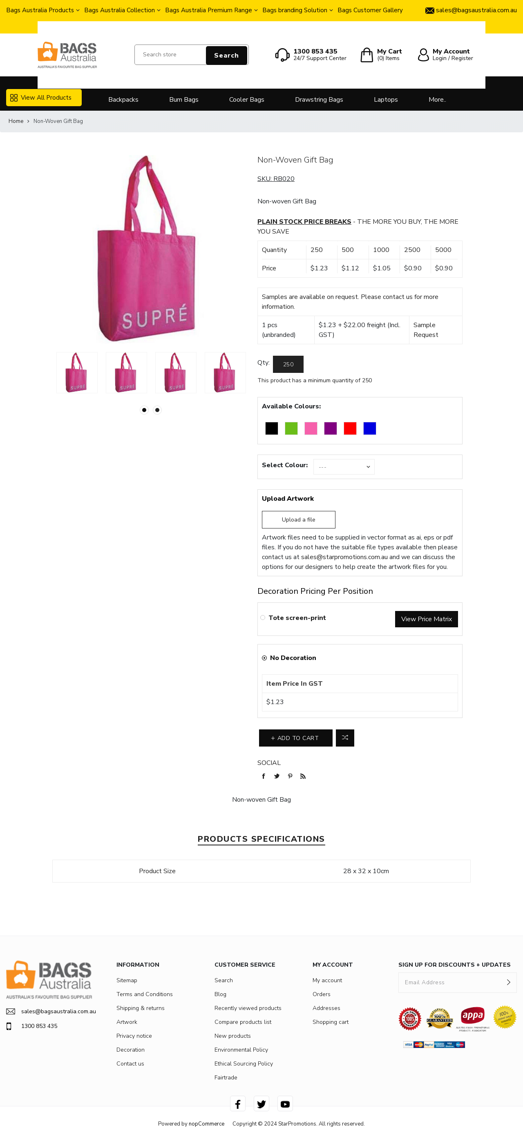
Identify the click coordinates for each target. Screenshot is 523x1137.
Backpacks (123, 99)
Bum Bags (184, 99)
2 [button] (157, 410)
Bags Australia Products (40, 10)
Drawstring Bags (319, 99)
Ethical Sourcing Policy (244, 1064)
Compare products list (243, 1022)
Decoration (130, 1050)
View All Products (41, 98)
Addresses (326, 1008)
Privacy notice (134, 1036)
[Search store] (191, 55)
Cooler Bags (246, 99)
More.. (437, 99)
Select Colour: (285, 465)
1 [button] (144, 410)
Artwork (126, 1022)
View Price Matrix (426, 619)
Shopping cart (331, 1022)
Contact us (130, 1064)
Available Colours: (291, 406)
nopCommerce (206, 1124)
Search (226, 55)
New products (233, 1036)
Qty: (263, 362)
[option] (77, 372)
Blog (220, 994)
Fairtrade (226, 1077)
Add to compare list (345, 738)
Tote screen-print (297, 617)
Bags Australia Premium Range (208, 10)
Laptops (386, 99)
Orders (322, 994)
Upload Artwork (288, 498)
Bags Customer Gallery (370, 10)
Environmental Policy (241, 1050)
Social (269, 762)
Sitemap (126, 980)
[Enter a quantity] (288, 364)
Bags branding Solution (294, 10)
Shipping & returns (140, 1008)
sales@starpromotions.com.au (344, 557)
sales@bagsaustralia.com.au (49, 1011)
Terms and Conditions (144, 994)
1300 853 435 (31, 1026)
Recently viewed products (248, 1008)
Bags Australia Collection (119, 10)
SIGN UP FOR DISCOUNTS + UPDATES (454, 965)
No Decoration (293, 657)
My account (327, 980)
